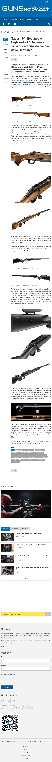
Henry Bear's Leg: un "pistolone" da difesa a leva (31, 545)
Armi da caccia (41, 459)
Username (5, 657)
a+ (7, 70)
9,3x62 (45, 455)
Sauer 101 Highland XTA (26, 82)
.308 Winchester (30, 452)
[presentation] (14, 679)
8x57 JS (40, 455)
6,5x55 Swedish (39, 452)
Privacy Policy (26, 755)
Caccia (13, 459)
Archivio (25, 528)
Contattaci (26, 749)
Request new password (8, 674)
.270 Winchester (30, 450)
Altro (28, 19)
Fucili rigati (35, 55)
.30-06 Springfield (39, 450)
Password (4, 665)
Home (5, 19)
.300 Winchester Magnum (18, 452)
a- (5, 70)
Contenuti (13, 19)
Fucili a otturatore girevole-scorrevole (31, 457)
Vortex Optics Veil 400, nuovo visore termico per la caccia (31, 557)
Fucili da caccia (31, 459)
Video (22, 19)
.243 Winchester (20, 450)
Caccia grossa (15, 457)
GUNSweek (5, 44)
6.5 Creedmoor (15, 455)
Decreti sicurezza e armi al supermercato (29, 533)
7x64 (36, 455)
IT (46, 2)
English (14, 59)
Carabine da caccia (21, 459)
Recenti (5, 528)
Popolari (15, 528)
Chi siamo (26, 746)
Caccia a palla (15, 462)
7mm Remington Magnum (27, 455)
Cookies (26, 758)
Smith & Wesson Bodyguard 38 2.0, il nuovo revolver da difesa (33, 568)
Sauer (13, 450)
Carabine (45, 457)
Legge (36, 19)
